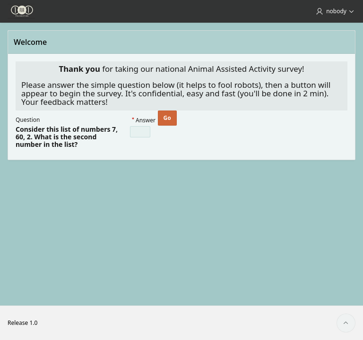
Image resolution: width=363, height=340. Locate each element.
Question (28, 120)
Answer (146, 120)
